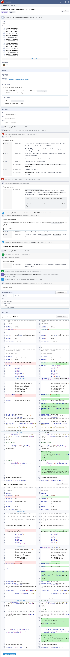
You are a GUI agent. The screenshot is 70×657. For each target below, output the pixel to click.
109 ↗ (5, 171)
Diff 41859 (37, 240)
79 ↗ (5, 143)
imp (7, 64)
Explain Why (55, 272)
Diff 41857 (37, 211)
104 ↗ (5, 163)
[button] (68, 2)
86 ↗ (5, 153)
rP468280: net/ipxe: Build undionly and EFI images (16, 79)
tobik (6, 75)
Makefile (7, 301)
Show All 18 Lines (20, 376)
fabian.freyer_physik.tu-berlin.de (19, 17)
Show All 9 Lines (21, 342)
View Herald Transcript (27, 130)
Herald (6, 130)
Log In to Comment (10, 652)
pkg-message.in (11, 305)
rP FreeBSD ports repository (10, 114)
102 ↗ (5, 161)
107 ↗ (5, 168)
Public (13, 12)
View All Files (35, 59)
